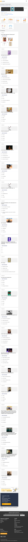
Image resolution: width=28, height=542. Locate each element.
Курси (1, 522)
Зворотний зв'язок (4, 533)
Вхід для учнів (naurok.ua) (17, 530)
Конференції (2, 521)
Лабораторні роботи (17, 522)
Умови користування (7, 540)
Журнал (15, 519)
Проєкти (15, 523)
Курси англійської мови (17, 527)
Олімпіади (15, 525)
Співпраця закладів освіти (4, 531)
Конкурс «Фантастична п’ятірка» (18, 532)
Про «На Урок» (2, 530)
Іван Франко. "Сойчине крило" (9, 14)
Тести (15, 521)
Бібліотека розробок (17, 520)
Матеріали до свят (16, 531)
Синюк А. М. (2, 11)
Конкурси (15, 524)
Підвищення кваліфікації (3, 519)
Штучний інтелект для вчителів (18, 526)
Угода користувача (3, 540)
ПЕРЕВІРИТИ (22, 515)
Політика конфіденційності (14, 540)
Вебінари (1, 520)
